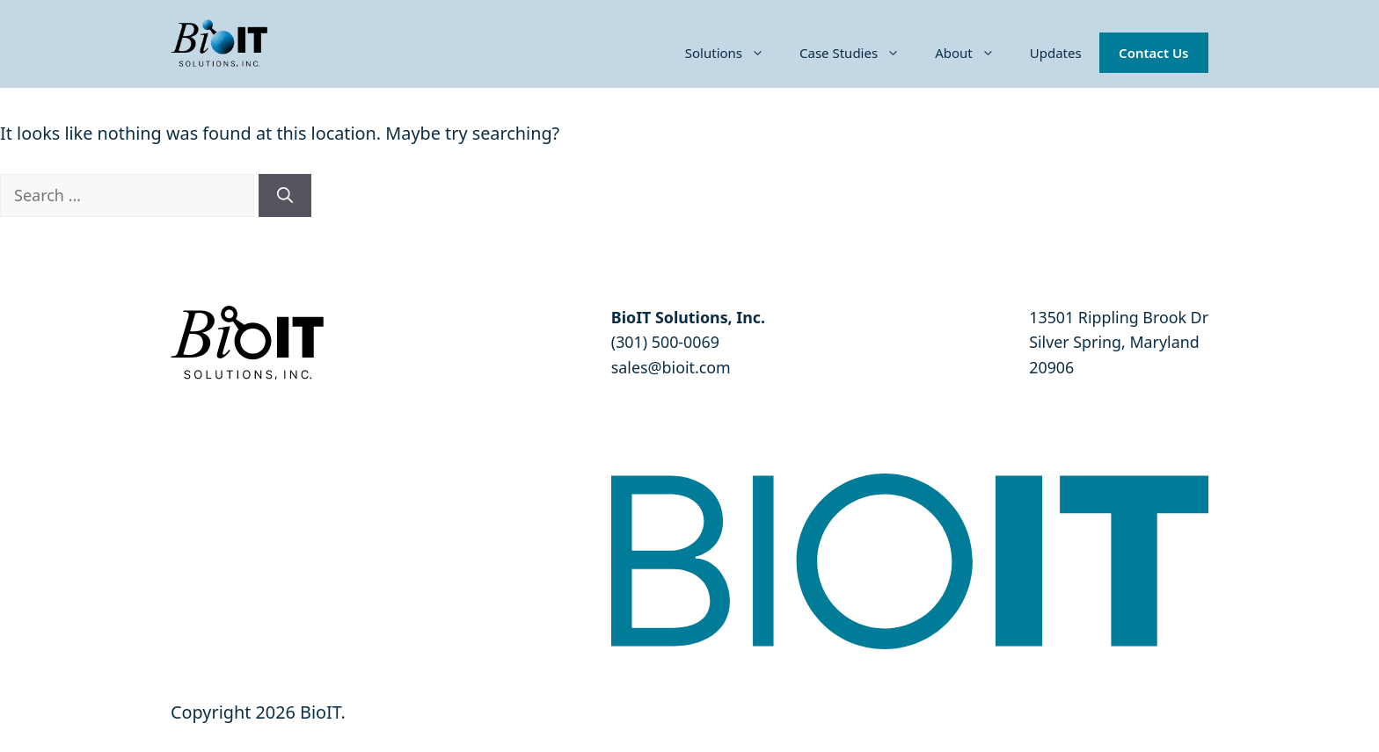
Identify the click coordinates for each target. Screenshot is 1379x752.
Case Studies (858, 53)
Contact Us (1153, 52)
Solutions (733, 53)
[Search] (285, 195)
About (973, 53)
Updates (1056, 52)
